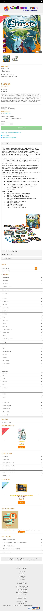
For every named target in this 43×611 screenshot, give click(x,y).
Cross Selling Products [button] (11, 251)
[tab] (21, 143)
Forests (4, 384)
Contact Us (22, 579)
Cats (4, 375)
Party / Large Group (7, 339)
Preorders (5, 280)
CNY (4, 378)
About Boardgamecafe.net (22, 586)
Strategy (5, 357)
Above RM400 (6, 475)
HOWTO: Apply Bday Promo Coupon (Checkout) (14, 542)
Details (21, 447)
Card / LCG (5, 301)
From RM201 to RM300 (8, 469)
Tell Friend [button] (7, 258)
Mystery (5, 335)
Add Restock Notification (9, 539)
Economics (5, 320)
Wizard (4, 397)
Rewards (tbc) (22, 576)
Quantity (3, 121)
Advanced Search (6, 271)
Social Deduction (7, 351)
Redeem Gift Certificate (8, 545)
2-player (5, 298)
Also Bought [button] (7, 254)
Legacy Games (6, 332)
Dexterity (5, 314)
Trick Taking (6, 360)
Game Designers (7, 405)
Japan (4, 391)
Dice (4, 317)
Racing (4, 342)
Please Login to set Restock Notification (11, 132)
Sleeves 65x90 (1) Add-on (7, 116)
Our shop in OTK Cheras (22, 588)
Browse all (5, 415)
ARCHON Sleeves (7, 287)
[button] (5, 439)
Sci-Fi (4, 348)
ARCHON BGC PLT (18, 605)
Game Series (6, 402)
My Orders (22, 574)
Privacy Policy (22, 594)
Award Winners (6, 408)
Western (5, 367)
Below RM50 (6, 459)
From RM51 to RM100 (8, 462)
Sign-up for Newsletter (21, 601)
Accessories (6, 293)
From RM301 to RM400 (8, 472)
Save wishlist (5, 135)
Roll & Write (6, 345)
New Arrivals (6, 277)
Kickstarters (5, 283)
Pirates (4, 394)
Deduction (5, 311)
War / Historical (6, 363)
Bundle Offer (6, 290)
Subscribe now (21, 532)
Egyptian (5, 381)
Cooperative (6, 307)
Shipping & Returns (7, 552)
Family (4, 323)
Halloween (5, 387)
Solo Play (5, 354)
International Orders (22, 591)
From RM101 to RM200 (8, 466)
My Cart (22, 573)
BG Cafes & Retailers (22, 592)
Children (5, 304)
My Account (22, 571)
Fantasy (5, 326)
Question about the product (8, 137)
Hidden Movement (7, 329)
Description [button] (8, 143)
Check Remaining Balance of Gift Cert (12, 549)
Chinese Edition (6, 412)
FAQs (22, 577)
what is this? (8, 113)
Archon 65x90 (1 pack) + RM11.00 (13, 118)
